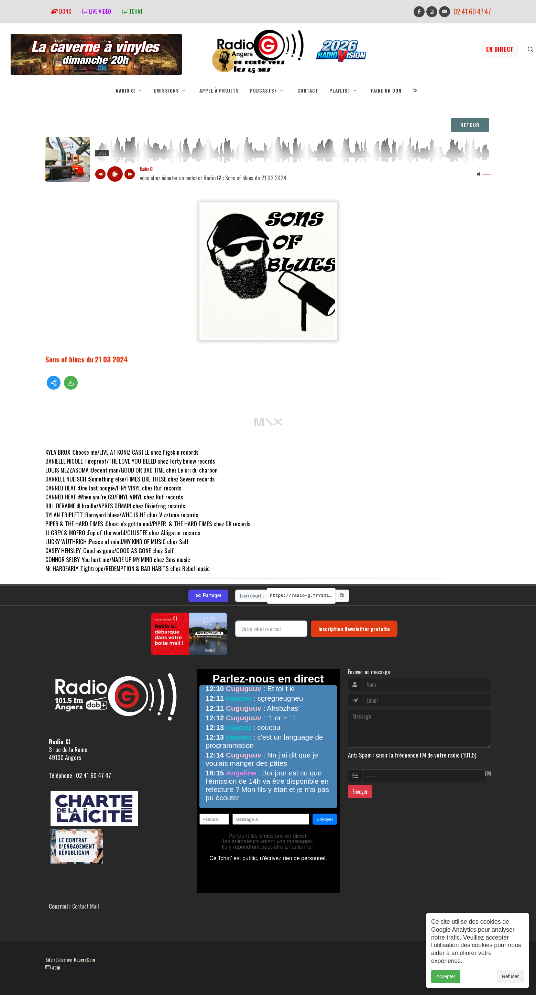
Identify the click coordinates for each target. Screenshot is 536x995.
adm (52, 967)
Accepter (445, 976)
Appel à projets (219, 90)
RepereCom (84, 959)
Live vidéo (96, 11)
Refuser (510, 976)
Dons (61, 11)
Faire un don (386, 90)
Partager (208, 596)
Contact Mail (85, 906)
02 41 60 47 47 (472, 12)
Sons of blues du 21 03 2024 (86, 359)
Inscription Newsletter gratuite (354, 629)
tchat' (132, 11)
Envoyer (360, 791)
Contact (307, 90)
